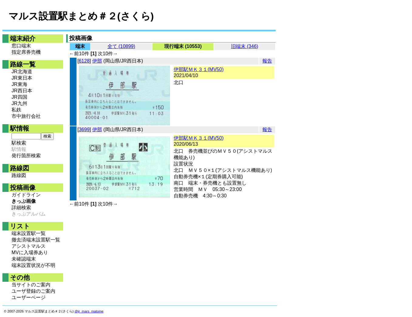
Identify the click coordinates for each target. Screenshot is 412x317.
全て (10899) (121, 46)
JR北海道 (22, 71)
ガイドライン (26, 194)
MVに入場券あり (30, 252)
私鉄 (16, 109)
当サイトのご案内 (31, 284)
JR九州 (19, 103)
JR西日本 (22, 90)
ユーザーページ (29, 297)
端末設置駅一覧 (29, 233)
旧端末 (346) (244, 46)
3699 (84, 129)
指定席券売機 (26, 52)
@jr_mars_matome (89, 311)
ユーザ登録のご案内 (33, 291)
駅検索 (19, 142)
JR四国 (19, 97)
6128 (84, 60)
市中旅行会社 (26, 116)
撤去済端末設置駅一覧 (36, 239)
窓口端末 (21, 45)
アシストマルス (29, 246)
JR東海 (19, 84)
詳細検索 (21, 207)
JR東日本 (22, 77)
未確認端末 (24, 258)
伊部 (97, 60)
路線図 (19, 175)
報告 (267, 60)
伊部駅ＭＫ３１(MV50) (198, 69)
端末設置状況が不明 (33, 265)
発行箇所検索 (26, 155)
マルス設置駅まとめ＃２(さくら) (81, 16)
